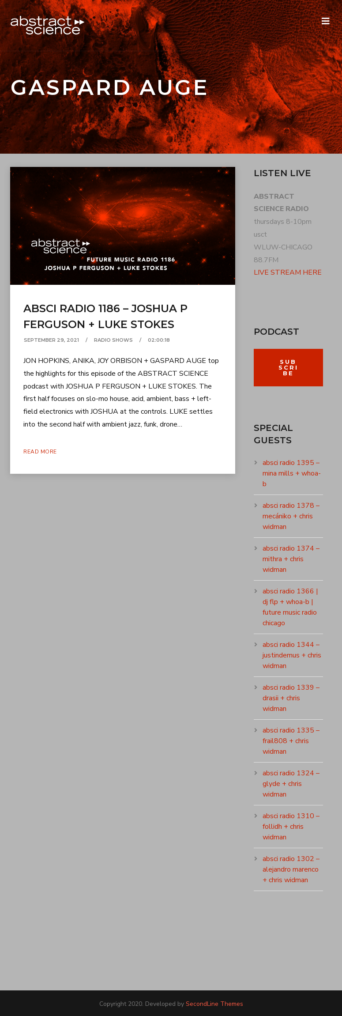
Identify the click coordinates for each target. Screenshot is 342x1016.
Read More (40, 451)
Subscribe (288, 367)
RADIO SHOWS (113, 340)
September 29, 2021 (51, 340)
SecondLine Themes (214, 1004)
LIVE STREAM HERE (288, 272)
